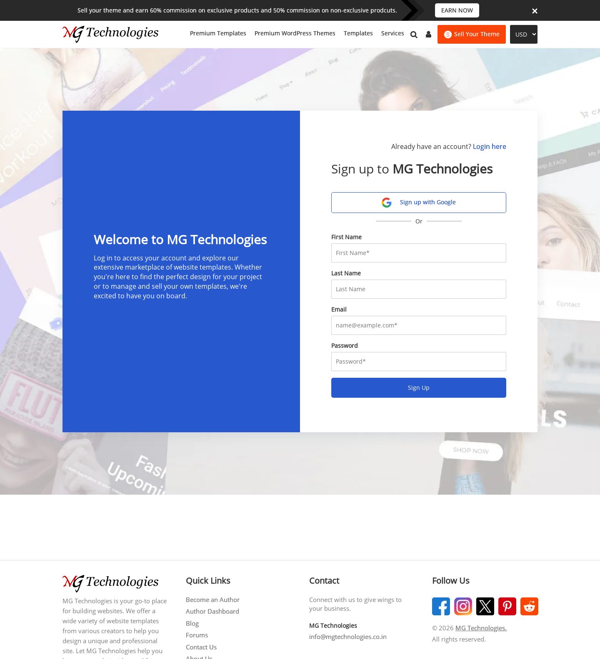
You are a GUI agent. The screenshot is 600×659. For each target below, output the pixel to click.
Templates (358, 33)
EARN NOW (457, 10)
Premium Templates (218, 33)
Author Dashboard (212, 611)
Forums (197, 635)
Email (339, 309)
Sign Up (419, 387)
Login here (489, 146)
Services (392, 33)
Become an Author (213, 599)
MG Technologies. (481, 628)
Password (344, 345)
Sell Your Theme (472, 34)
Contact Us (201, 647)
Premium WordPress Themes (295, 33)
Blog (192, 623)
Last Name (346, 273)
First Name (346, 237)
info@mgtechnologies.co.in (348, 636)
